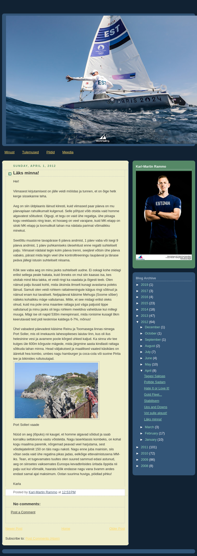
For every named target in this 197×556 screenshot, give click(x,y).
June (149, 358)
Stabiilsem (151, 401)
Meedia (68, 152)
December (153, 327)
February (152, 433)
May (148, 364)
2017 (145, 291)
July (148, 352)
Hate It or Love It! (156, 388)
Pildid (50, 152)
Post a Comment (23, 512)
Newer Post (13, 528)
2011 (145, 447)
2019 (145, 285)
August (150, 346)
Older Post (117, 528)
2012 (145, 322)
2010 (145, 453)
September (153, 340)
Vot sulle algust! (155, 413)
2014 (145, 309)
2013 (145, 316)
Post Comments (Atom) (43, 538)
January (151, 439)
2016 (145, 297)
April (148, 370)
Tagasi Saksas (154, 376)
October (151, 333)
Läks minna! (153, 419)
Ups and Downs (155, 407)
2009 (145, 460)
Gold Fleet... (153, 394)
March (150, 427)
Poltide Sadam (154, 382)
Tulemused (30, 152)
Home (65, 528)
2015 (145, 303)
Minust (9, 152)
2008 (145, 466)
